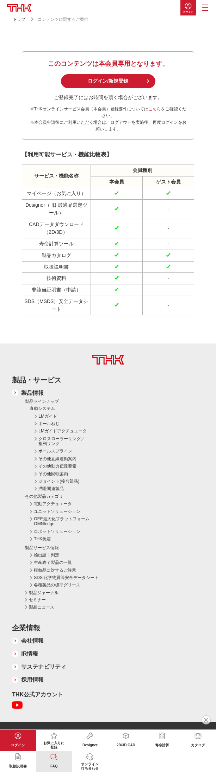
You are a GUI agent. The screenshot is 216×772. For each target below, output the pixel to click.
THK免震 (42, 538)
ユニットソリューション (57, 511)
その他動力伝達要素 (57, 466)
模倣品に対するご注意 (55, 570)
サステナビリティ (43, 667)
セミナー (37, 599)
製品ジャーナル (43, 592)
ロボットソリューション (57, 531)
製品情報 (32, 393)
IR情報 (29, 654)
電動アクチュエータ (53, 503)
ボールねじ (49, 423)
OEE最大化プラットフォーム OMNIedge (61, 521)
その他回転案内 (53, 473)
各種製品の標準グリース (57, 585)
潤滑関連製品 (51, 488)
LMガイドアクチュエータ (62, 431)
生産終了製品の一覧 (53, 562)
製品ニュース (41, 607)
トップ (19, 19)
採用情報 (32, 680)
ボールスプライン (55, 451)
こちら (154, 109)
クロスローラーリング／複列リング (61, 441)
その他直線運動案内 (57, 458)
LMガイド (47, 416)
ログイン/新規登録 (108, 81)
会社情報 (32, 641)
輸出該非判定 (46, 555)
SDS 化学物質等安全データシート (66, 577)
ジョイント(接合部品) (58, 481)
